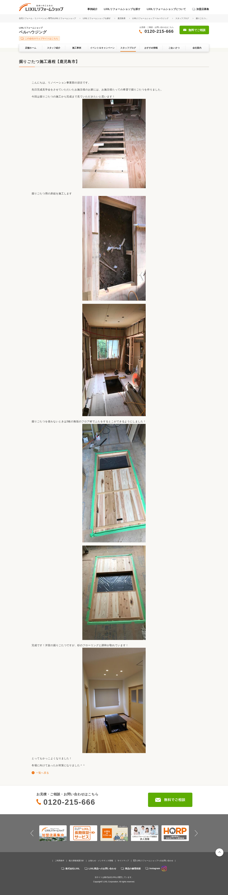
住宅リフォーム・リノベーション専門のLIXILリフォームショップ (47, 18)
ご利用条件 (59, 861)
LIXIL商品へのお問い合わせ (102, 868)
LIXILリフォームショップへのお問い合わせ (154, 861)
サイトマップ (123, 861)
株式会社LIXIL (72, 868)
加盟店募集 (202, 9)
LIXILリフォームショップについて (166, 9)
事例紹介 (92, 9)
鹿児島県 (121, 18)
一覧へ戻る (42, 772)
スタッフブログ (182, 18)
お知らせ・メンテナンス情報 (100, 861)
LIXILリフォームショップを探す (122, 9)
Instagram (158, 868)
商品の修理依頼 (133, 868)
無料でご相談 (197, 30)
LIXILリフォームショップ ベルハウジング (150, 18)
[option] (53, 833)
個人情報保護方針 (76, 861)
